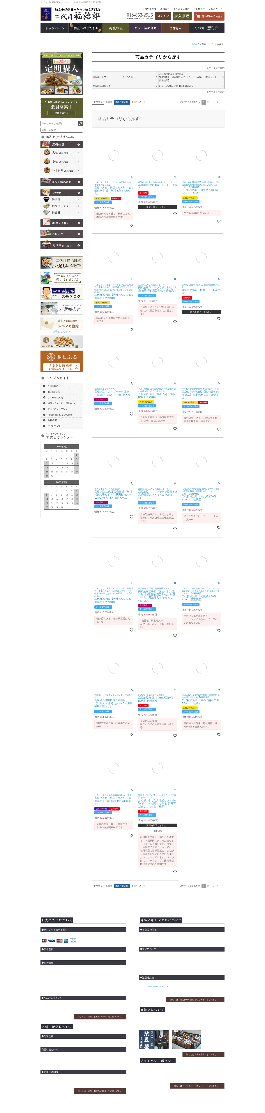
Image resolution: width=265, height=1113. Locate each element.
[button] (222, 103)
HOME (195, 44)
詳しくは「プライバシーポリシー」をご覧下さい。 (197, 1087)
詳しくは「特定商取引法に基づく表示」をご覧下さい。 (195, 1000)
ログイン (163, 15)
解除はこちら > (61, 331)
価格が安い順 (138, 103)
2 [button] (208, 103)
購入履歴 (182, 16)
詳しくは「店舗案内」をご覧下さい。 (203, 1055)
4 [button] (217, 103)
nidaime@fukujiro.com (157, 987)
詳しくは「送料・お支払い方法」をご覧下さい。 (100, 1017)
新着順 (109, 103)
